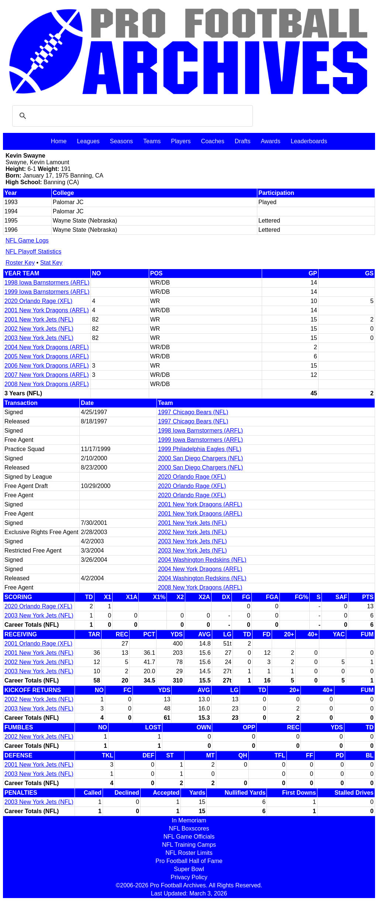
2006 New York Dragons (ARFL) (46, 365)
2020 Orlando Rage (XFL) (38, 301)
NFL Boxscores (189, 828)
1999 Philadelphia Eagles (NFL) (199, 449)
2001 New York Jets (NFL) (38, 319)
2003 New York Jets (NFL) (38, 338)
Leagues (88, 141)
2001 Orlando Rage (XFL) (38, 643)
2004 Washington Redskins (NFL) (202, 560)
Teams (152, 141)
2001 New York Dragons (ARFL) (46, 310)
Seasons (121, 141)
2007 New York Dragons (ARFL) (46, 375)
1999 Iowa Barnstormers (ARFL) (46, 292)
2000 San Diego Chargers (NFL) (200, 458)
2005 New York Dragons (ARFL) (46, 356)
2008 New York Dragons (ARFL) (46, 384)
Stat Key (51, 262)
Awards (270, 141)
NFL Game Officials (189, 836)
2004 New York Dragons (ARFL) (46, 347)
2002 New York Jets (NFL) (38, 329)
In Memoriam (189, 820)
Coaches (212, 141)
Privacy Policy (189, 877)
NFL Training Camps (189, 845)
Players (180, 141)
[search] (131, 115)
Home (59, 141)
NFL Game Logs (27, 240)
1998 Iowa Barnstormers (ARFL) (46, 282)
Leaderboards (309, 141)
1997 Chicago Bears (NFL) (193, 412)
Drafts (243, 141)
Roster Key (20, 262)
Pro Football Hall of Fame (188, 861)
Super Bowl (189, 869)
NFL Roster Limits (188, 853)
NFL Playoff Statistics (33, 251)
